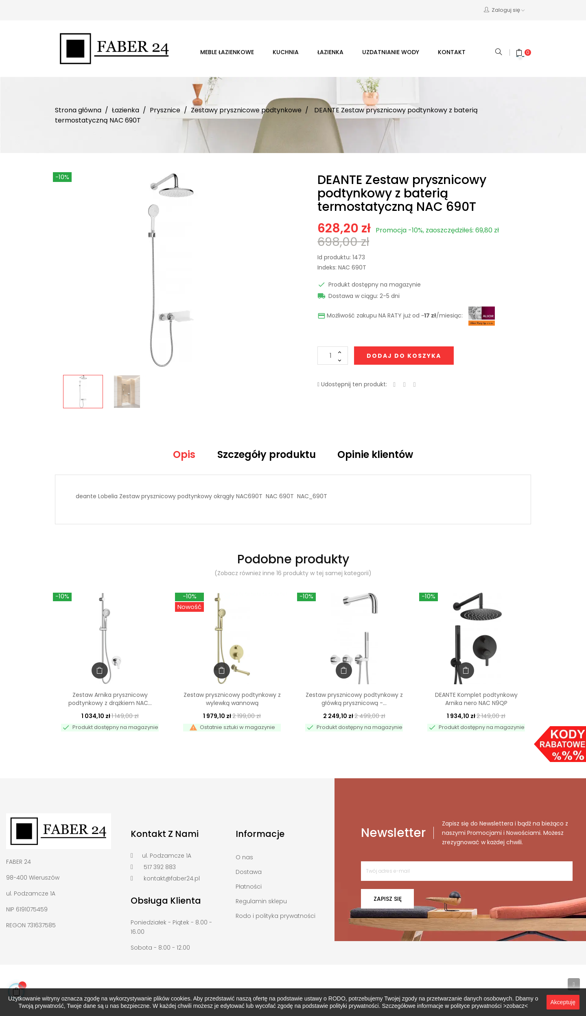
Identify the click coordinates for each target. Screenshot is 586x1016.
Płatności (249, 886)
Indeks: (327, 268)
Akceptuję (563, 1002)
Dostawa (249, 872)
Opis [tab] (184, 454)
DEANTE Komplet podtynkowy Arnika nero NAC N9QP (476, 699)
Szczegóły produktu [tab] (266, 454)
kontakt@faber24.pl (172, 878)
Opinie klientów (375, 454)
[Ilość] (332, 355)
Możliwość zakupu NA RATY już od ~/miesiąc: (390, 316)
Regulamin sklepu (261, 901)
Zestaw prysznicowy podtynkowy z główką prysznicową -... (354, 699)
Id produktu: (334, 257)
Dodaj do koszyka (404, 356)
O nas (244, 857)
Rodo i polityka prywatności (275, 916)
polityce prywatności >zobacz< (489, 1006)
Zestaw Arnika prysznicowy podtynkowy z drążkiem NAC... (110, 699)
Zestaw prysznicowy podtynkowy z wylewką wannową (232, 699)
